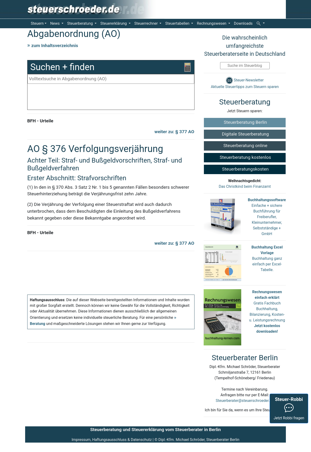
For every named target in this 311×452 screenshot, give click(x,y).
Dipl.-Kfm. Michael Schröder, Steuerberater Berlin (198, 439)
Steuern (37, 23)
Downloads (243, 23)
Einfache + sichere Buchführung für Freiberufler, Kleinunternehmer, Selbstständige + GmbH (267, 217)
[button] (260, 23)
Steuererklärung (114, 23)
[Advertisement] (110, 98)
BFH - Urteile (40, 121)
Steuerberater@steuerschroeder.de (245, 400)
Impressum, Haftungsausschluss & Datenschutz (112, 439)
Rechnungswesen (212, 23)
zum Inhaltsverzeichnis (54, 45)
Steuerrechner (146, 23)
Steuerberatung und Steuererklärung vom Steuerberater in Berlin (155, 429)
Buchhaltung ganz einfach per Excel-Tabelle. (267, 264)
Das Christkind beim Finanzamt (245, 186)
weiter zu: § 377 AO (174, 131)
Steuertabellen (177, 23)
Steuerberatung (80, 23)
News (55, 23)
